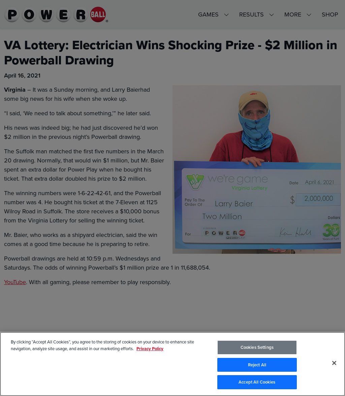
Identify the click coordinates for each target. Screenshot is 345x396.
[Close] (334, 363)
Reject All (257, 365)
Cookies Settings (257, 347)
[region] (172, 364)
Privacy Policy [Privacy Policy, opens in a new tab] (149, 348)
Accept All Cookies (257, 382)
